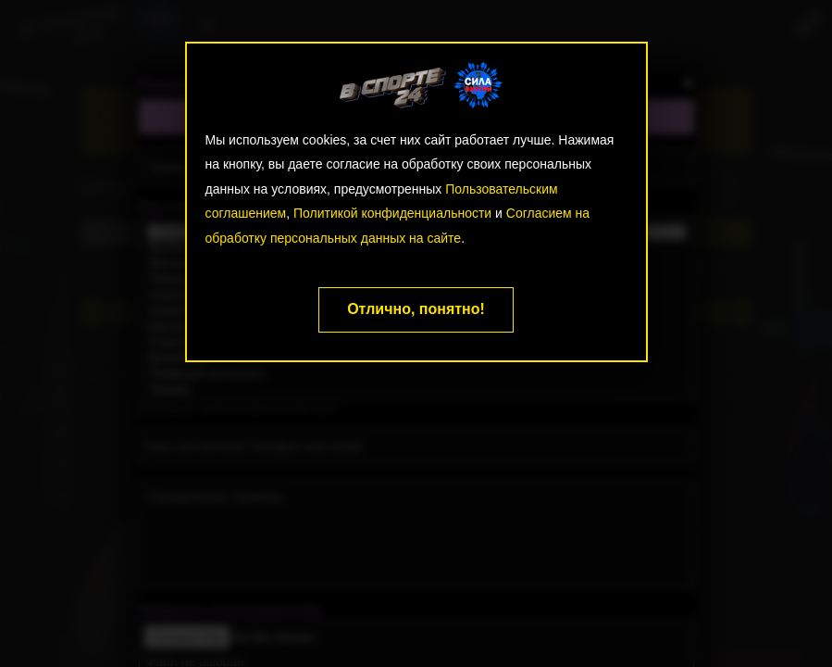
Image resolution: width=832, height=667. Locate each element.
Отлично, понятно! (416, 309)
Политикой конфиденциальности (392, 213)
